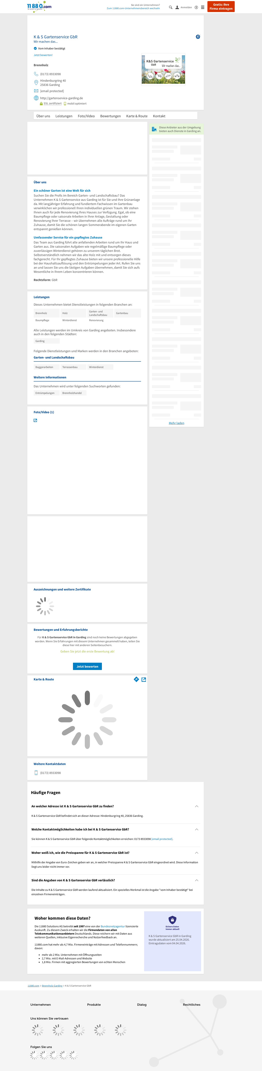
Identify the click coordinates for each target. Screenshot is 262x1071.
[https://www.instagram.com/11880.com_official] (44, 1055)
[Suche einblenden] (172, 7)
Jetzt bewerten (87, 666)
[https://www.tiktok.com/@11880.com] (54, 1055)
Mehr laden (176, 423)
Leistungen (63, 116)
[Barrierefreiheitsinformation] (198, 7)
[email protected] (161, 839)
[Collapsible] (197, 806)
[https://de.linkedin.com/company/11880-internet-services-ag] (64, 1055)
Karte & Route (137, 116)
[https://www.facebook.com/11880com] (34, 1055)
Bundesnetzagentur (113, 926)
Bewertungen (110, 116)
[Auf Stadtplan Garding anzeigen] (144, 679)
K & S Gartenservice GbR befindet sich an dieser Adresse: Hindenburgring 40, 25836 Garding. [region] (87, 816)
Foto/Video (86, 116)
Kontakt (159, 116)
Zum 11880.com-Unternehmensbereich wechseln (133, 8)
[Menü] (204, 7)
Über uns (43, 116)
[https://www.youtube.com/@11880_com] (74, 1055)
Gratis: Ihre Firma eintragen (221, 6)
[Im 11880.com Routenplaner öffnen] (136, 678)
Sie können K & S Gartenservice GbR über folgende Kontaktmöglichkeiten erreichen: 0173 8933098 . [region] (102, 839)
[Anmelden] (185, 7)
